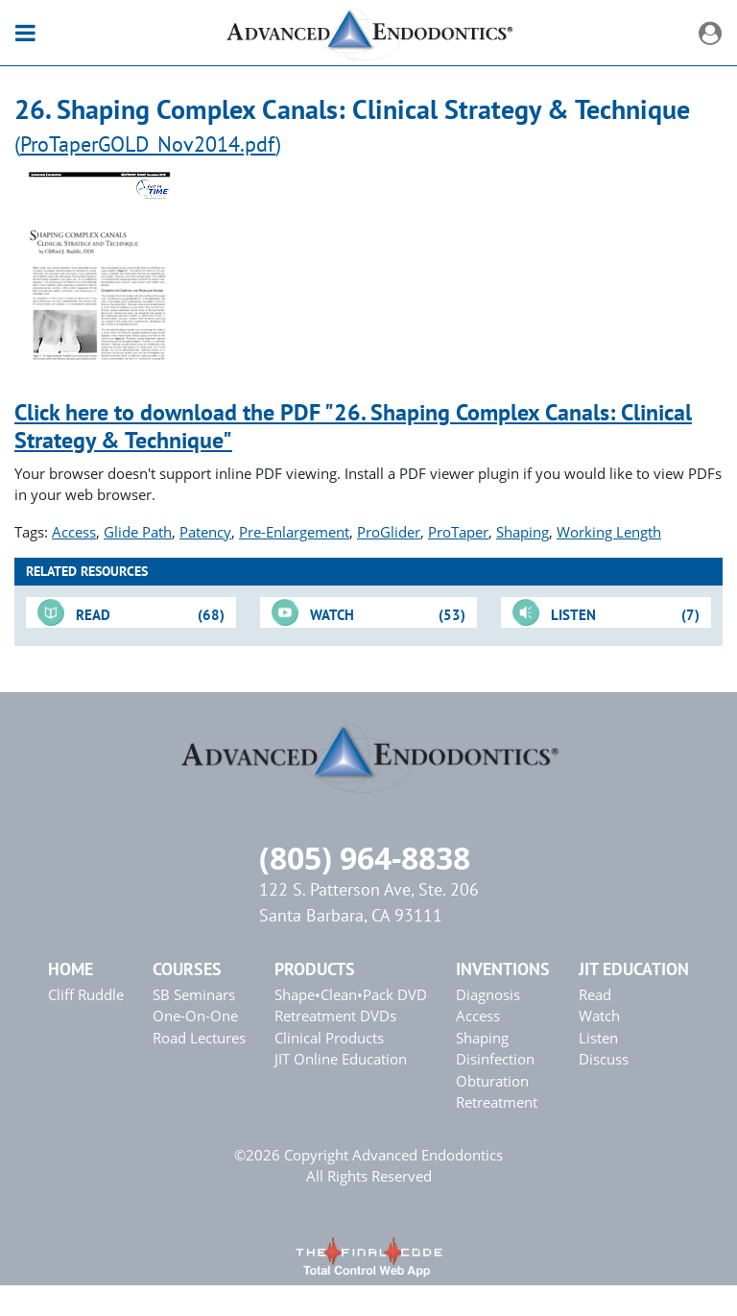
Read (595, 994)
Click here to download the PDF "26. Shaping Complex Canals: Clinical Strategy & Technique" (353, 426)
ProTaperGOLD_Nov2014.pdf (147, 143)
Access (74, 531)
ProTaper (458, 531)
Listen (598, 1037)
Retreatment (496, 1102)
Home (70, 969)
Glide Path (138, 531)
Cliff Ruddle (86, 994)
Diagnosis (488, 994)
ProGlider (388, 531)
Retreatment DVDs (335, 1015)
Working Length (609, 531)
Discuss (604, 1058)
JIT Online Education (340, 1058)
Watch (599, 1015)
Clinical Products (329, 1037)
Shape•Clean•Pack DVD (350, 994)
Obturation (492, 1080)
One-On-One (195, 1015)
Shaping (522, 531)
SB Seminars (194, 994)
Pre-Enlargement (294, 531)
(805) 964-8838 (364, 857)
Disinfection (495, 1058)
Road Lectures (199, 1037)
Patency (205, 531)
